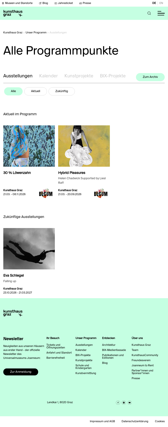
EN (161, 3)
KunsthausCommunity (145, 355)
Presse (85, 3)
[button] (149, 13)
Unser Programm (36, 32)
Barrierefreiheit (55, 358)
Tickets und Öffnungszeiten (55, 346)
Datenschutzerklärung (135, 421)
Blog (43, 3)
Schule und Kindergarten (83, 367)
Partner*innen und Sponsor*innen (142, 372)
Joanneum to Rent (143, 365)
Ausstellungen (18, 76)
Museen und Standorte (17, 3)
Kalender (48, 76)
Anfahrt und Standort (59, 353)
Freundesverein (141, 360)
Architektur (108, 345)
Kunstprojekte (78, 76)
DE (154, 3)
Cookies (160, 421)
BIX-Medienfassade (114, 350)
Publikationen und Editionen (113, 356)
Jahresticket (64, 3)
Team (135, 350)
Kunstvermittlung (85, 373)
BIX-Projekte (113, 76)
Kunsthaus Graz (12, 32)
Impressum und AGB (102, 421)
